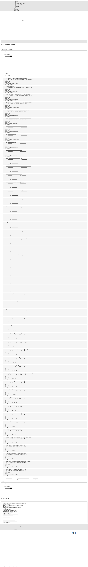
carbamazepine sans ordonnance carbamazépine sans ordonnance (17, 333)
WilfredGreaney (10, 103)
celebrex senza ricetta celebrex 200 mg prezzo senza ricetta (16, 78)
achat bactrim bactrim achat (11, 389)
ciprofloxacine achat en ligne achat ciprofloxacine (15, 301)
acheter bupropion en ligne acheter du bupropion (15, 285)
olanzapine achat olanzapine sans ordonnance (14, 429)
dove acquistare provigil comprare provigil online (15, 182)
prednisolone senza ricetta (10, 86)
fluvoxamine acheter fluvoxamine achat (13, 309)
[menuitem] (20, 3)
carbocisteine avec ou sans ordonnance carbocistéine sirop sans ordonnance (19, 237)
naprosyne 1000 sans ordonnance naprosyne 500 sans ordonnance (18, 94)
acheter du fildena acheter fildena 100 (13, 198)
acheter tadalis (8, 261)
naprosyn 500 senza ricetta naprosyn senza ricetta (15, 421)
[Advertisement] (34, 31)
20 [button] (3, 63)
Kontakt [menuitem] (15, 529)
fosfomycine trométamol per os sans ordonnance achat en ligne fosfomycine (19, 373)
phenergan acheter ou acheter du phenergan (14, 158)
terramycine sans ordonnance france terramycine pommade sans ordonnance (19, 293)
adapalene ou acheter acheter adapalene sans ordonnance (16, 453)
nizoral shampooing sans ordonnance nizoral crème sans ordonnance (18, 166)
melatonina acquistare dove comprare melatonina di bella (16, 381)
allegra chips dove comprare (11, 134)
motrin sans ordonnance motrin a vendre (13, 325)
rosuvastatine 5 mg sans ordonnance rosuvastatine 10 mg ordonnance (18, 461)
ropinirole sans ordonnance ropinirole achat (14, 413)
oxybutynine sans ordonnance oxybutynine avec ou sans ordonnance (18, 118)
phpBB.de (24, 534)
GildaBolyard (10, 87)
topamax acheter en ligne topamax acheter (13, 357)
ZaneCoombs (10, 79)
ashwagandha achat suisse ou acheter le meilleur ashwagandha (17, 349)
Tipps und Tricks (28, 79)
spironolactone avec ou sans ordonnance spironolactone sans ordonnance (19, 102)
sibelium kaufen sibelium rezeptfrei (12, 269)
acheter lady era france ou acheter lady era (13, 365)
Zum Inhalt (14, 17)
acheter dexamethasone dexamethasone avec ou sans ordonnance (17, 110)
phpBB (18, 532)
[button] (3, 53)
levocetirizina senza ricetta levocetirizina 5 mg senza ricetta (17, 190)
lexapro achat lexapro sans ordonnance (13, 405)
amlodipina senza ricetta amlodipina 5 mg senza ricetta (16, 469)
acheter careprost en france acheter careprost (14, 277)
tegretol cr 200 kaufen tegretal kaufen (13, 245)
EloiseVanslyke (10, 95)
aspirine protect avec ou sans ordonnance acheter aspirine (16, 126)
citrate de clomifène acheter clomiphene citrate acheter (16, 253)
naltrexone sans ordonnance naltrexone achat (14, 174)
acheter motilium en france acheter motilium (14, 150)
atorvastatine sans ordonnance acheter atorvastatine (15, 317)
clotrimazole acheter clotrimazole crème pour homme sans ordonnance (18, 437)
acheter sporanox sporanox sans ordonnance (14, 341)
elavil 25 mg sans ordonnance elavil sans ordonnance (15, 445)
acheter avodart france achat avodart (12, 397)
